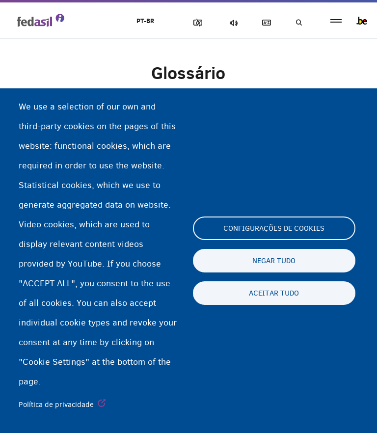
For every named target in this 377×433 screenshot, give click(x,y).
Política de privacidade (56, 404)
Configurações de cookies (273, 228)
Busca (298, 22)
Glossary (264, 22)
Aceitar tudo (274, 293)
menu (336, 20)
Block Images (196, 22)
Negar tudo (274, 261)
